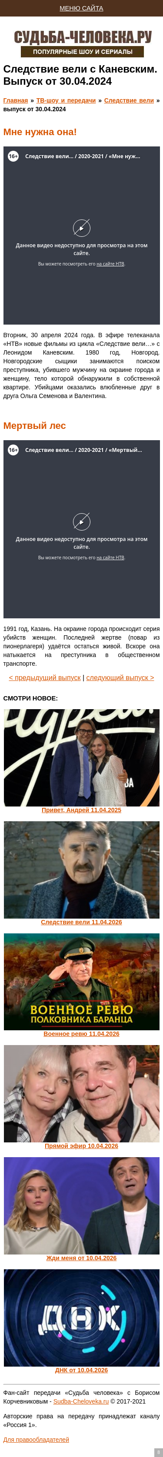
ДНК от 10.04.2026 (81, 1370)
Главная (15, 100)
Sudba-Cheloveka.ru (81, 1401)
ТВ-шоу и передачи (66, 100)
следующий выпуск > (120, 677)
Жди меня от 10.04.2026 (82, 1258)
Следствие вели (129, 100)
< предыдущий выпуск (44, 677)
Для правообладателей (36, 1439)
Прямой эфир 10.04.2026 (81, 1145)
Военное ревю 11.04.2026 (81, 1033)
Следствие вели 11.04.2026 (81, 922)
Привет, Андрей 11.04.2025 (81, 809)
